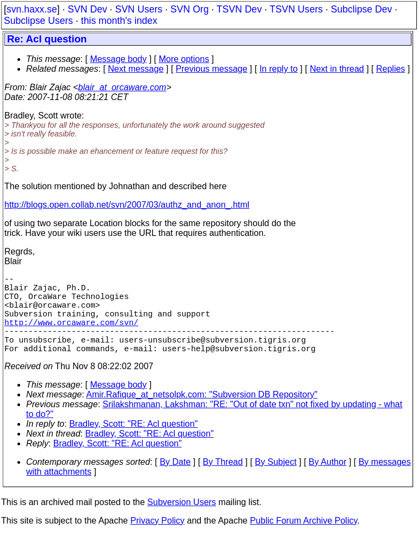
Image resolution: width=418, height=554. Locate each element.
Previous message (212, 68)
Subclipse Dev (361, 9)
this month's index (119, 20)
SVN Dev (87, 9)
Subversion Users (181, 521)
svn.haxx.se (32, 9)
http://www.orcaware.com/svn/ (71, 334)
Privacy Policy (157, 540)
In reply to (279, 68)
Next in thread (337, 68)
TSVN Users (296, 9)
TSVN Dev (239, 9)
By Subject (275, 481)
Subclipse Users (38, 20)
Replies (390, 68)
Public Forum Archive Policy (303, 540)
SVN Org (189, 9)
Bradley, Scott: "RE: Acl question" (133, 443)
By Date (174, 481)
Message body (118, 59)
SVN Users (138, 9)
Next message (135, 68)
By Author (327, 481)
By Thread (223, 481)
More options (184, 59)
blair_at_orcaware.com (122, 87)
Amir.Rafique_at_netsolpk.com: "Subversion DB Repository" (201, 414)
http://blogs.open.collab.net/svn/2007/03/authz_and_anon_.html (126, 204)
